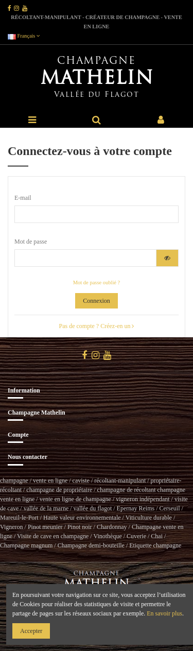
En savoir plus (164, 613)
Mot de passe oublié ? (96, 282)
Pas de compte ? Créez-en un (96, 326)
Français (24, 36)
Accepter (31, 631)
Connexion (96, 300)
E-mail (22, 197)
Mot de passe (30, 241)
